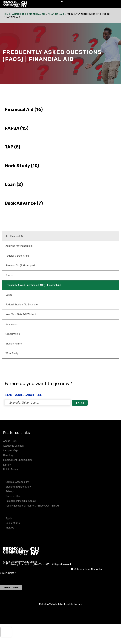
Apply (9, 518)
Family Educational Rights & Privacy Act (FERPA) (32, 505)
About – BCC (10, 440)
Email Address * (8, 573)
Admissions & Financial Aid (28, 14)
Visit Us (10, 527)
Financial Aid (56, 14)
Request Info (13, 523)
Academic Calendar (13, 445)
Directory (8, 455)
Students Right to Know (18, 486)
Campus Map (10, 450)
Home (7, 14)
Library (7, 464)
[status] (37, 402)
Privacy (10, 491)
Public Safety (10, 469)
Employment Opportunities (17, 459)
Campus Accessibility (17, 481)
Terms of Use (13, 496)
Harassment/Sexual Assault (21, 500)
